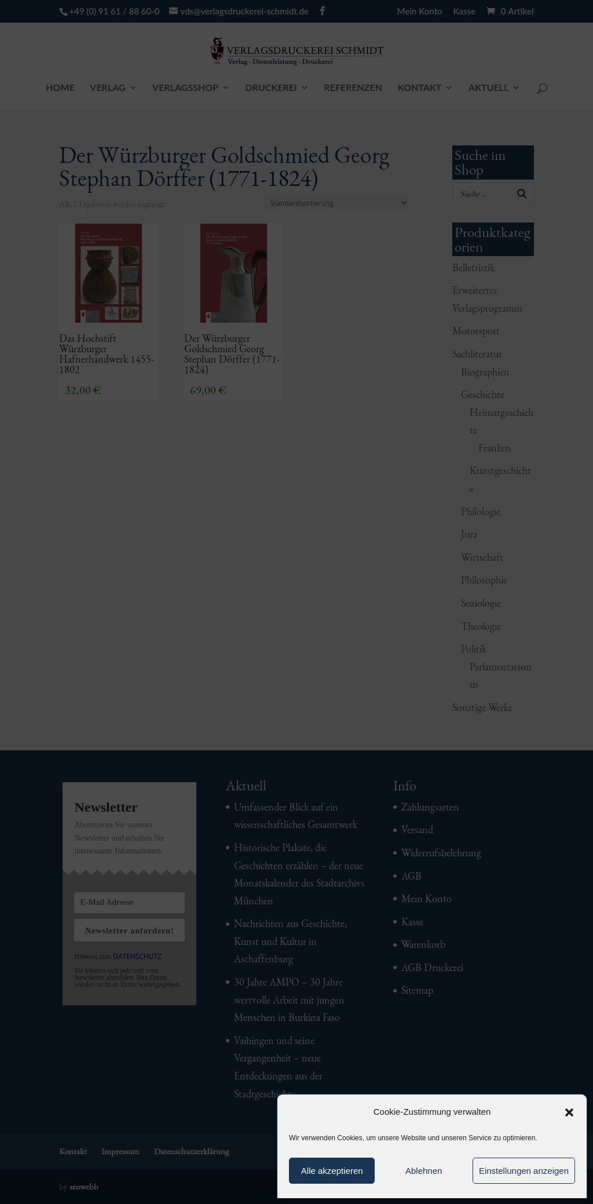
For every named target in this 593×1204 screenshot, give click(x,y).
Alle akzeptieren (332, 1171)
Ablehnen (423, 1171)
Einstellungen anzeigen (524, 1171)
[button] (569, 1112)
